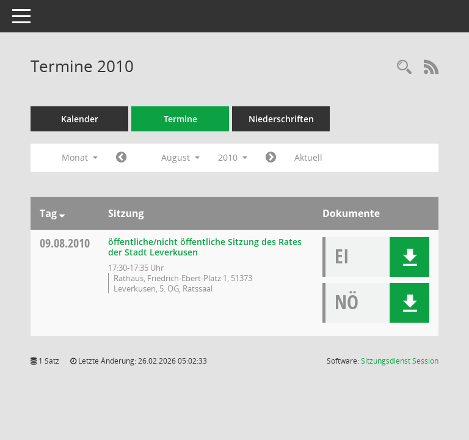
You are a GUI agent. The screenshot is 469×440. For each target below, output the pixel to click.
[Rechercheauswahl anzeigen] (404, 67)
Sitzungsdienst (399, 361)
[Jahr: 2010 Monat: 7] (121, 158)
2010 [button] (232, 157)
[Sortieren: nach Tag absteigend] (62, 213)
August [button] (180, 157)
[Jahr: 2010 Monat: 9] (270, 158)
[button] (409, 257)
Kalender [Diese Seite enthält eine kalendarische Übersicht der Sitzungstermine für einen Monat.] (79, 119)
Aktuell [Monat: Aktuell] (308, 157)
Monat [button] (80, 157)
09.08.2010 (65, 243)
